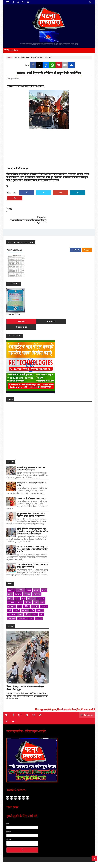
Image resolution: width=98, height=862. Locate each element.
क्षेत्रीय (17, 584)
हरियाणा (38, 604)
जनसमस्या (41, 584)
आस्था (44, 576)
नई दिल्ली (28, 588)
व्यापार (34, 600)
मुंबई (9, 596)
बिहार (19, 592)
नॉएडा (35, 588)
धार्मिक (20, 588)
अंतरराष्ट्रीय (11, 576)
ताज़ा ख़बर (11, 588)
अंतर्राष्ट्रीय (20, 576)
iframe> (49, 415)
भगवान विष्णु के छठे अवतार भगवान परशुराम (31, 484)
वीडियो (27, 600)
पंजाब (42, 588)
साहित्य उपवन (22, 604)
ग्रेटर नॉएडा (31, 584)
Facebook (75, 241)
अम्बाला (36, 576)
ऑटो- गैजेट (36, 580)
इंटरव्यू (10, 580)
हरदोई (31, 604)
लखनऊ (40, 596)
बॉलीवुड (26, 592)
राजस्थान (24, 596)
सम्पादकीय (11, 604)
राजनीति (16, 596)
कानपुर (10, 584)
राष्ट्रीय (32, 596)
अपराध (29, 576)
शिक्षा (41, 600)
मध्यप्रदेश (35, 592)
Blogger (87, 241)
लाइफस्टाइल (11, 600)
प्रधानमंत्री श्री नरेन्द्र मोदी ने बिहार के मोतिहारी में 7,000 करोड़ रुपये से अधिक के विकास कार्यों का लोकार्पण (32, 535)
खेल (23, 584)
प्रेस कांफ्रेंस (11, 592)
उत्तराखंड (27, 580)
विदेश (20, 600)
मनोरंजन (43, 592)
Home (10, 58)
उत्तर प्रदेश (18, 580)
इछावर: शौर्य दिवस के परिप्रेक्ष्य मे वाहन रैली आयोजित (49, 73)
